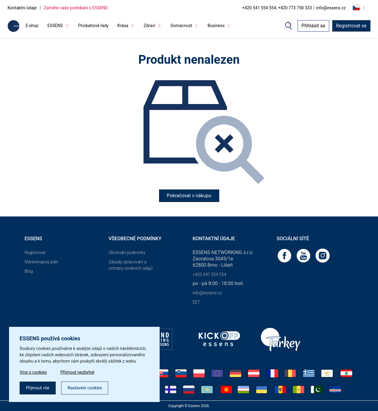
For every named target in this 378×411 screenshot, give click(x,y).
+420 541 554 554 (209, 274)
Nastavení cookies (84, 387)
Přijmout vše (37, 387)
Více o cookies (33, 372)
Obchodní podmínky (127, 252)
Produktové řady (93, 25)
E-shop (32, 25)
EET (196, 302)
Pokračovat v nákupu (189, 195)
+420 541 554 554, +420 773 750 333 (277, 7)
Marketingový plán (41, 261)
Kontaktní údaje (22, 7)
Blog (29, 271)
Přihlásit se (313, 26)
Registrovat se (351, 26)
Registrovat (35, 252)
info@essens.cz (331, 7)
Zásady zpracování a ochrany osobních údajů (131, 265)
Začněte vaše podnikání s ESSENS (76, 7)
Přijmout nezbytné (78, 372)
